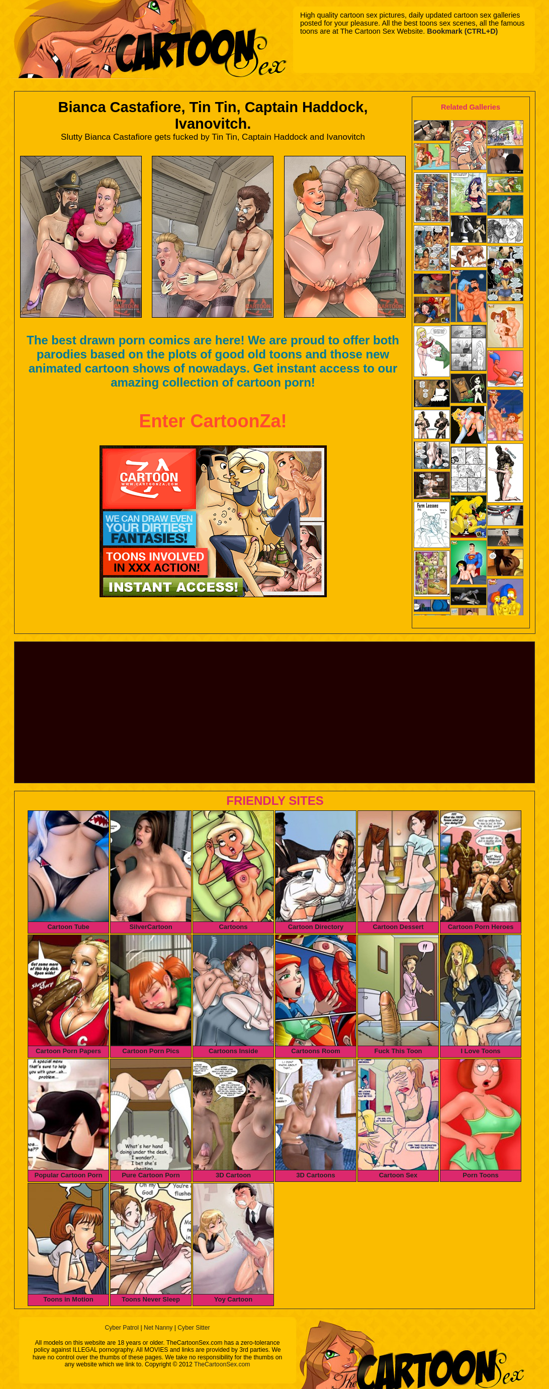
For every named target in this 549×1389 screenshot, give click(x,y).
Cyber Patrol (122, 1327)
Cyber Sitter (193, 1327)
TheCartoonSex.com (222, 1364)
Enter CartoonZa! (213, 421)
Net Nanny (158, 1327)
